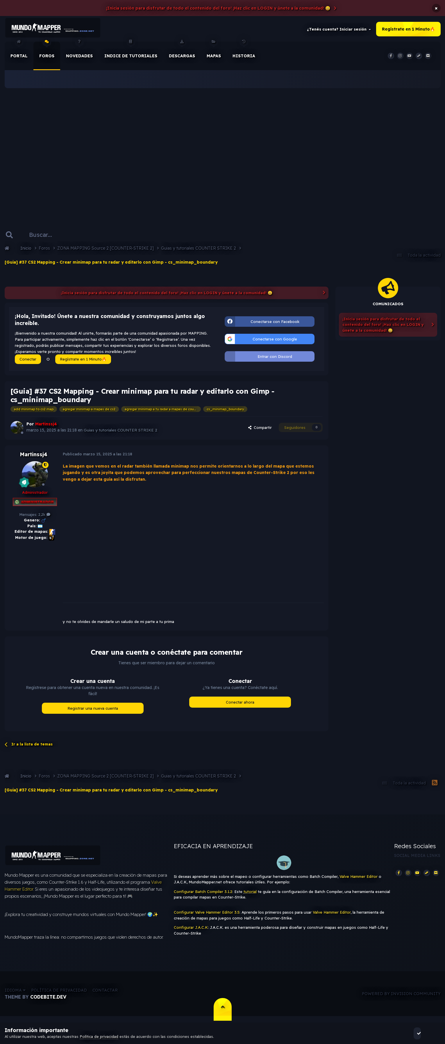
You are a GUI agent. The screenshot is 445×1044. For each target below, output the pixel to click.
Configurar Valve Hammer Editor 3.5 (207, 914)
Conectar (27, 361)
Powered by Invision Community (401, 998)
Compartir (260, 429)
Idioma (15, 994)
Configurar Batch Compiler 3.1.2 (203, 894)
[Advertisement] (222, 151)
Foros (46, 52)
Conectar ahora (240, 704)
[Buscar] (46, 236)
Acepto (424, 1033)
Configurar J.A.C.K (191, 929)
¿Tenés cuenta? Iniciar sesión (339, 30)
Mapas (214, 52)
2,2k (44, 516)
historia (244, 52)
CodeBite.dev (48, 1001)
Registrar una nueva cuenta (92, 710)
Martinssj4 (33, 456)
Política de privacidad (59, 994)
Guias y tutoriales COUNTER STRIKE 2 (121, 432)
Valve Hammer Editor (358, 878)
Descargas (182, 52)
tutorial (250, 894)
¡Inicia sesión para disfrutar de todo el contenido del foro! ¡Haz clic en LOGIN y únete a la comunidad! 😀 (218, 8)
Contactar (105, 994)
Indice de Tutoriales (130, 52)
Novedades (79, 52)
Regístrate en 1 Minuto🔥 (408, 30)
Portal (19, 52)
